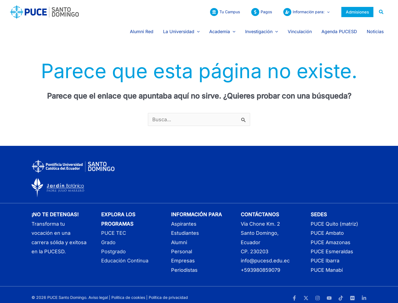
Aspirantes (184, 218)
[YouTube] (329, 292)
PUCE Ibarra (325, 255)
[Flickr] (352, 292)
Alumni (179, 237)
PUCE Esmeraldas (332, 246)
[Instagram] (317, 292)
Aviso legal (98, 291)
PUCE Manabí (327, 264)
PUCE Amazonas (330, 237)
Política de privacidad (168, 291)
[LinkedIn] (364, 292)
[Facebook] (294, 292)
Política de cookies (128, 291)
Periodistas (184, 264)
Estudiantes (185, 227)
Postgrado (113, 246)
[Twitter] (305, 292)
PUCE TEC (113, 227)
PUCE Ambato (327, 227)
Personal (181, 246)
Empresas (183, 255)
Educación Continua (124, 255)
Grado (108, 237)
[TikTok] (340, 292)
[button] (326, 12)
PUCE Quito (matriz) (334, 218)
